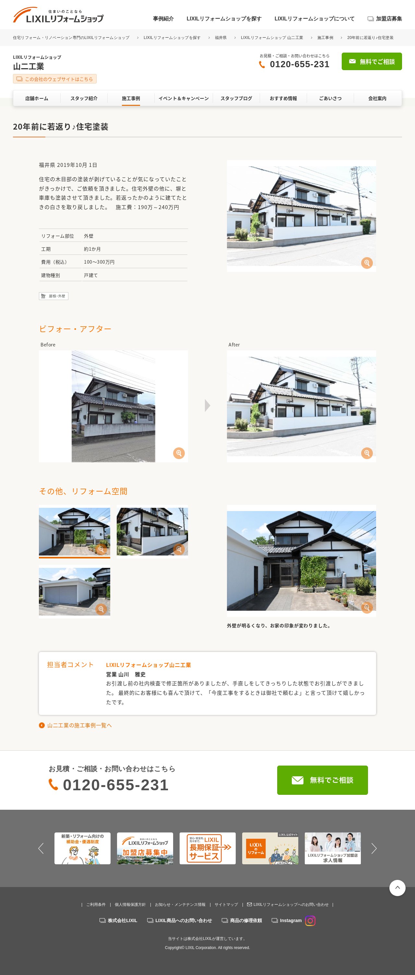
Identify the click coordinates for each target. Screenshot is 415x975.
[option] (82, 848)
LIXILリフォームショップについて (315, 18)
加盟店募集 (389, 18)
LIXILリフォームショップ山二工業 (148, 665)
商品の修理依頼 (246, 920)
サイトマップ (226, 904)
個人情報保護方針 (130, 904)
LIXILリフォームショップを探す (224, 18)
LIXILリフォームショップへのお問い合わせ (291, 904)
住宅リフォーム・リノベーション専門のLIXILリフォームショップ (72, 37)
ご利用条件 (96, 904)
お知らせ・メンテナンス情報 (180, 904)
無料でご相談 (377, 61)
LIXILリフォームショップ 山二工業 (272, 37)
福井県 (221, 37)
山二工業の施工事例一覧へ (79, 725)
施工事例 (325, 37)
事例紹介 (163, 18)
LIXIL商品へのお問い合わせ (184, 920)
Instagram (297, 920)
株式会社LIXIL (122, 920)
